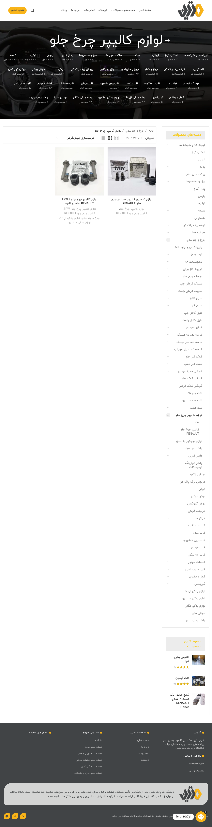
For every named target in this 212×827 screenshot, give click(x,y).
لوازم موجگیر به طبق (189, 441)
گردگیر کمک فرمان (190, 386)
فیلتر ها (200, 518)
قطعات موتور (196, 562)
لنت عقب (196, 408)
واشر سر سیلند (192, 448)
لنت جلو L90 (194, 393)
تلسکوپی (199, 218)
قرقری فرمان (194, 328)
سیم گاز (196, 306)
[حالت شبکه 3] (110, 138)
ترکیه (201, 203)
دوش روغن (198, 496)
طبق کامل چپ (193, 313)
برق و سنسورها (195, 182)
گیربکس (199, 584)
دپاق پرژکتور (197, 474)
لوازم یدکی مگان (195, 606)
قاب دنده (199, 533)
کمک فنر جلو (194, 357)
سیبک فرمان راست (190, 291)
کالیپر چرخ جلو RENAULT (190, 432)
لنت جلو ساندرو (192, 401)
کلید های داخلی (195, 569)
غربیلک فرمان (196, 511)
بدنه (202, 167)
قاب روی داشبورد (194, 540)
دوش (202, 489)
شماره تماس (17, 10)
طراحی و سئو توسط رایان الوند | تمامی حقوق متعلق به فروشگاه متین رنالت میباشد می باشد (160, 816)
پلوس (201, 196)
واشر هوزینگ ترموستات (193, 465)
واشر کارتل (195, 456)
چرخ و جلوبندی (196, 240)
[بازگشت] (167, 41)
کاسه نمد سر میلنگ (189, 342)
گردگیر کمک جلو (192, 379)
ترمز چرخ (196, 255)
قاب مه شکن (196, 555)
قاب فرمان (198, 547)
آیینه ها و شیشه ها (192, 145)
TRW (196, 422)
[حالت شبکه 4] (103, 138)
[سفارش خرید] (75, 138)
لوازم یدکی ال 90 (195, 591)
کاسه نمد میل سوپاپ (188, 349)
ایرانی (201, 160)
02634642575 (196, 771)
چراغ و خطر (198, 233)
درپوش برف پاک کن (192, 482)
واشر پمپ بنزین (195, 620)
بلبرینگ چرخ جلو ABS (188, 247)
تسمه (201, 211)
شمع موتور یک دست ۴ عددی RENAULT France (179, 701)
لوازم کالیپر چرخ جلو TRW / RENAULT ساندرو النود (79, 201)
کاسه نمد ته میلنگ (189, 335)
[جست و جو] (33, 10)
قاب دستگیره (196, 526)
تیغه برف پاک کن (194, 225)
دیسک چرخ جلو (192, 276)
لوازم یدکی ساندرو (193, 599)
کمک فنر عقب (193, 364)
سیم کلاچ (196, 298)
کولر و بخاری (197, 577)
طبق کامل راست (192, 320)
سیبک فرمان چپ (191, 284)
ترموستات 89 (193, 262)
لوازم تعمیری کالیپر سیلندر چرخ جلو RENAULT (131, 201)
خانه (150, 131)
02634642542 (196, 763)
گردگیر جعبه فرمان (190, 371)
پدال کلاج (199, 189)
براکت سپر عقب (195, 174)
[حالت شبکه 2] (116, 138)
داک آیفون (182, 678)
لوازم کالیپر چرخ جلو (188, 415)
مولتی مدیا (198, 613)
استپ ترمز (198, 152)
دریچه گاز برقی (192, 269)
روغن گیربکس (196, 504)
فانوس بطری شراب (181, 659)
